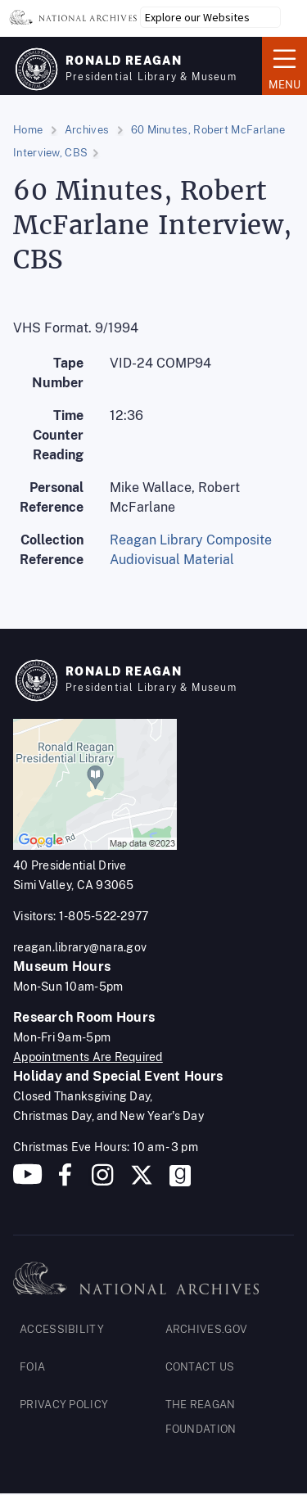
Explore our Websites (197, 17)
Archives (87, 130)
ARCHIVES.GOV (206, 1329)
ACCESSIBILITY (62, 1329)
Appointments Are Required (88, 1057)
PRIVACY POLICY (64, 1404)
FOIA (32, 1367)
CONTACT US (200, 1367)
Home (28, 130)
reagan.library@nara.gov (80, 947)
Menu (284, 64)
